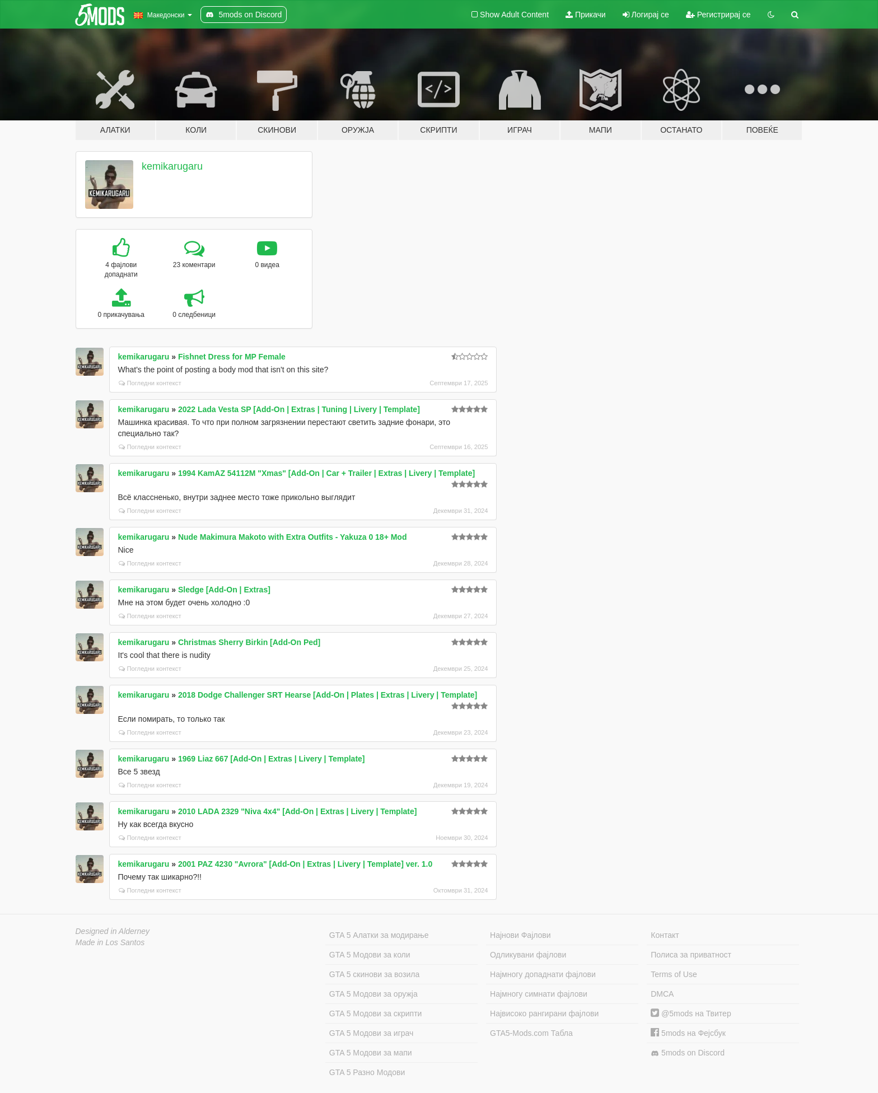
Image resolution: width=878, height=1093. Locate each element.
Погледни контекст (150, 383)
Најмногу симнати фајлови (538, 993)
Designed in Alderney (113, 931)
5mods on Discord (688, 1053)
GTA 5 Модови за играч (371, 1033)
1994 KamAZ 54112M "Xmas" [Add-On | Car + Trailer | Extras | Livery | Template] (326, 473)
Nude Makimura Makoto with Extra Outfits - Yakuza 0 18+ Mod (292, 537)
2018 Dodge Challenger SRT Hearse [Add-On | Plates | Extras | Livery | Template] (327, 694)
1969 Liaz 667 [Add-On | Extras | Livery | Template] (271, 758)
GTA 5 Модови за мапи (370, 1052)
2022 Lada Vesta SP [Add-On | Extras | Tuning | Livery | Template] (299, 409)
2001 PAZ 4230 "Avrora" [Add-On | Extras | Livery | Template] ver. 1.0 (305, 864)
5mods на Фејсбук (688, 1033)
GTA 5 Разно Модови (367, 1072)
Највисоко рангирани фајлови (544, 1013)
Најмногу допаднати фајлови (543, 974)
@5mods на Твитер (691, 1013)
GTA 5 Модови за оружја (373, 993)
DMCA (662, 993)
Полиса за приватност (691, 954)
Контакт (665, 935)
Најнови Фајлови (520, 935)
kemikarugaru (172, 166)
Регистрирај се (718, 14)
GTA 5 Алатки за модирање (379, 935)
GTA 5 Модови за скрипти (375, 1013)
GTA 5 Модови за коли (369, 954)
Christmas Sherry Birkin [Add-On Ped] (249, 642)
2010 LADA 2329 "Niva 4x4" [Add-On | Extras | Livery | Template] (297, 811)
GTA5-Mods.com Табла (531, 1033)
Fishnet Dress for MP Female (232, 356)
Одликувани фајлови (528, 954)
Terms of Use (674, 974)
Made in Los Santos (110, 942)
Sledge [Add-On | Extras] (224, 589)
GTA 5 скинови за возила (374, 974)
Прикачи (586, 14)
